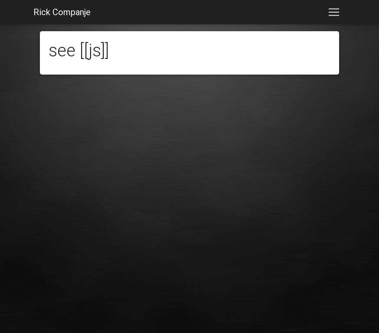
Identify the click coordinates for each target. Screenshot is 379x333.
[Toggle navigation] (334, 12)
